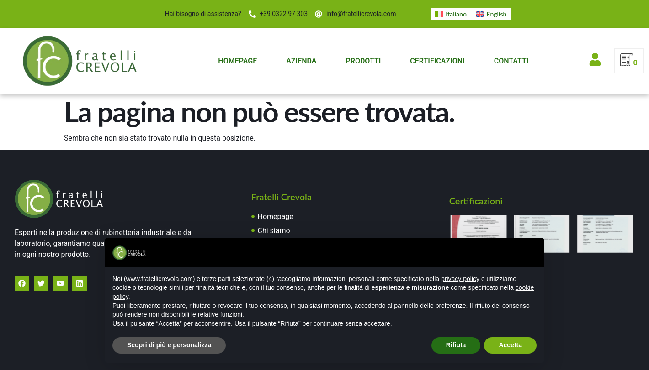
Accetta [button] (510, 345)
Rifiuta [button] (456, 345)
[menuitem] (451, 14)
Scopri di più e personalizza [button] (169, 345)
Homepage (237, 61)
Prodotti (363, 61)
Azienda (301, 61)
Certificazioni (437, 61)
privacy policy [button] (460, 278)
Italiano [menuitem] (456, 14)
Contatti (511, 61)
